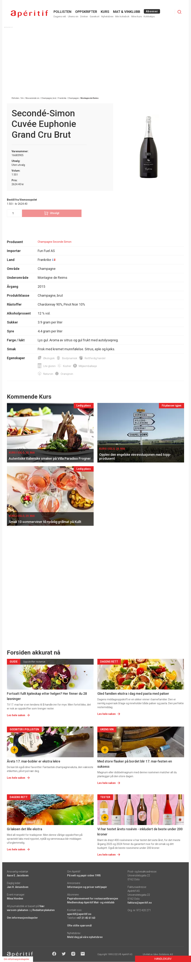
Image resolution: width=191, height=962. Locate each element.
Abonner (152, 11)
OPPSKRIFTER (86, 12)
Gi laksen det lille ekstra (24, 829)
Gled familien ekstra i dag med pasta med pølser (133, 693)
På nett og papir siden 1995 (84, 875)
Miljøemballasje (88, 366)
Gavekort (94, 16)
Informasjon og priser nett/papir (87, 887)
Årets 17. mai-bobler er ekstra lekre (33, 761)
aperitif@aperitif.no (79, 913)
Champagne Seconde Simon (54, 241)
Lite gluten (49, 366)
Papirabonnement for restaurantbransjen (92, 898)
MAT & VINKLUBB (126, 12)
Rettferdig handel (95, 358)
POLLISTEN (62, 12)
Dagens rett (60, 16)
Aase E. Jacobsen (18, 875)
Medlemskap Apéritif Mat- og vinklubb (90, 902)
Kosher (67, 366)
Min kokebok (122, 16)
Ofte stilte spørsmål (79, 925)
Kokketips (149, 16)
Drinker (84, 16)
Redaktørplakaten (43, 910)
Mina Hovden (15, 898)
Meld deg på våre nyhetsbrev (85, 937)
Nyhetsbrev (107, 16)
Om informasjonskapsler (22, 917)
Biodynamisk (69, 358)
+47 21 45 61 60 (85, 917)
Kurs (105, 12)
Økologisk (49, 358)
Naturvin (48, 373)
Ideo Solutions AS (163, 954)
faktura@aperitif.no (140, 902)
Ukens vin (73, 16)
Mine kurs (136, 16)
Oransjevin (67, 373)
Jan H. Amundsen (17, 887)
